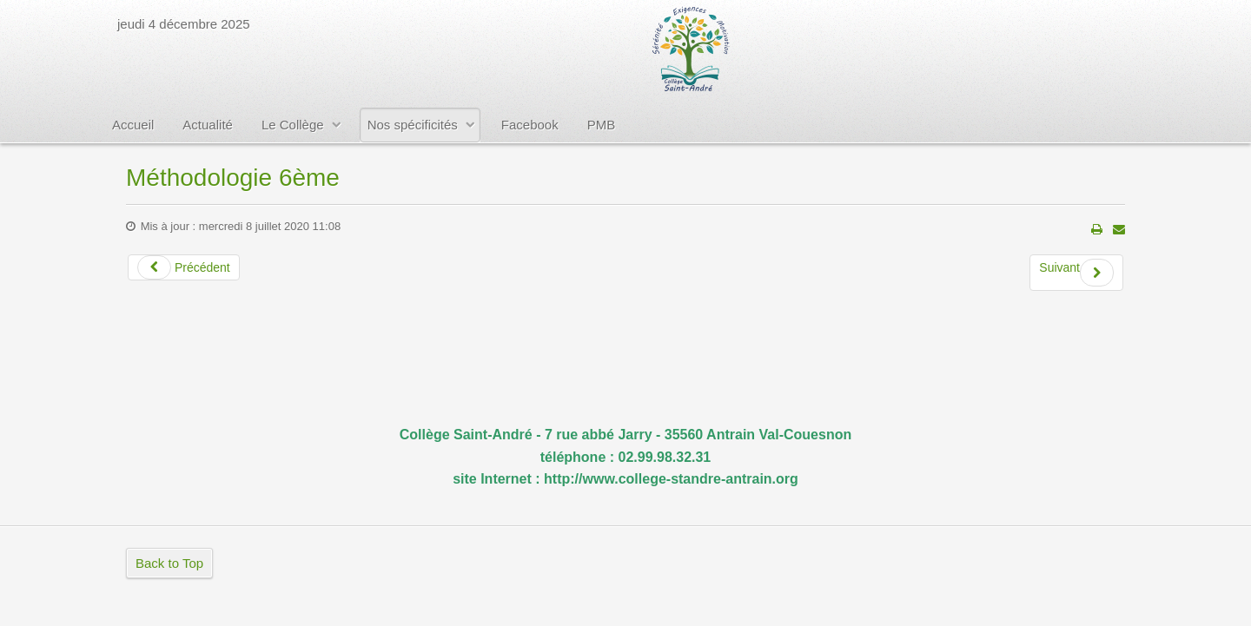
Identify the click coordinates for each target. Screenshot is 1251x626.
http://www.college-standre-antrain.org (671, 478)
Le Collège (292, 124)
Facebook (530, 124)
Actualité (207, 124)
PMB (601, 124)
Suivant (1076, 273)
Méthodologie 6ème (233, 177)
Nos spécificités (412, 124)
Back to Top (169, 563)
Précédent (183, 267)
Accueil (133, 124)
